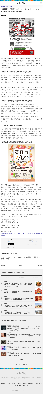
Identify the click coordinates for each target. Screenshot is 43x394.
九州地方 (28, 257)
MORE (21, 359)
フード (13, 257)
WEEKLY (21, 278)
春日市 (2, 259)
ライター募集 (18, 385)
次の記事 (40, 265)
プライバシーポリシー (11, 383)
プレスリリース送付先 (22, 383)
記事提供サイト (31, 383)
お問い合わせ (39, 383)
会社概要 (3, 383)
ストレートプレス (21, 364)
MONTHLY (35, 278)
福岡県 (7, 259)
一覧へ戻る (21, 265)
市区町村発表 (35, 257)
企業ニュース (25, 385)
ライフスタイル (21, 257)
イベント (3, 257)
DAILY (7, 278)
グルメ (8, 257)
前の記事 (3, 265)
